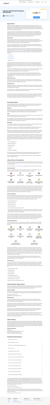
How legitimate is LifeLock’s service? (14, 349)
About (45, 2)
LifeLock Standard (10, 53)
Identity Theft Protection (22, 2)
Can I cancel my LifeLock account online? (14, 361)
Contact (9, 400)
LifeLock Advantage (11, 55)
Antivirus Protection (30, 2)
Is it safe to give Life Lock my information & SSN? (16, 355)
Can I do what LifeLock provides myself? (14, 364)
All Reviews (14, 398)
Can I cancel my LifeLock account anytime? (15, 358)
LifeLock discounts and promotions (19, 164)
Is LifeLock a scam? (11, 346)
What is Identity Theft (16, 399)
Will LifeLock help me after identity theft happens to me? (17, 343)
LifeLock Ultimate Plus (11, 57)
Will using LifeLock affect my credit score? (14, 352)
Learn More (30, 0)
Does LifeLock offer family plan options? (14, 370)
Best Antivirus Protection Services (38, 398)
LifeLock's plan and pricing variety (19, 49)
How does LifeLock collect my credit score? (15, 367)
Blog (42, 2)
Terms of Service (44, 403)
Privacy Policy (39, 403)
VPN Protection (37, 2)
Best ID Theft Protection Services (17, 400)
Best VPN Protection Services (27, 398)
